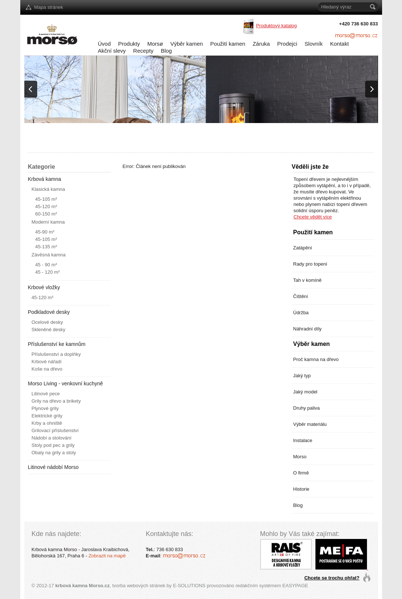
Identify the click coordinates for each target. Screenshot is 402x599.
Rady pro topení (310, 264)
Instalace (302, 440)
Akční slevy (112, 51)
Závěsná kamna (49, 255)
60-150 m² (46, 214)
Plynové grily (45, 408)
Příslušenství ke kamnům (56, 344)
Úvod (104, 44)
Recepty (143, 51)
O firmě (301, 473)
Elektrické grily (47, 415)
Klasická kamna (48, 189)
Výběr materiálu (310, 424)
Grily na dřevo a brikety (56, 401)
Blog (166, 51)
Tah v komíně (307, 280)
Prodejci (287, 44)
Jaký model (305, 392)
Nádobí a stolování (51, 438)
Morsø (155, 44)
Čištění (300, 296)
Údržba (301, 312)
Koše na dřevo (47, 369)
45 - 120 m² (47, 272)
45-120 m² (46, 206)
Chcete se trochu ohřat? (332, 578)
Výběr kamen (186, 44)
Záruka (261, 44)
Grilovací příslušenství (55, 430)
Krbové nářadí (47, 361)
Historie (301, 489)
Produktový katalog (276, 25)
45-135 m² (46, 246)
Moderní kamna (48, 222)
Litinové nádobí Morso (53, 467)
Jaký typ (302, 375)
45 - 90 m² (46, 264)
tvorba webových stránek (138, 585)
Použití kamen (227, 44)
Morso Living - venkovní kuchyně (65, 383)
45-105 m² (46, 199)
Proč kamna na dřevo (316, 359)
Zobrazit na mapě (107, 555)
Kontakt (339, 44)
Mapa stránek (48, 7)
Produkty (129, 44)
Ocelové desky (47, 322)
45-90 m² (45, 232)
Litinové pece (46, 393)
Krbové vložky (44, 287)
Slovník (314, 44)
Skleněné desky (49, 329)
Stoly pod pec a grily (53, 445)
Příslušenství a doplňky (56, 354)
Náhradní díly (307, 329)
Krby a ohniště (47, 423)
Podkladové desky (49, 312)
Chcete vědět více (313, 217)
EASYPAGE (295, 585)
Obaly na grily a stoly (54, 452)
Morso (300, 456)
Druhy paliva (306, 408)
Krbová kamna (44, 179)
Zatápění (302, 248)
